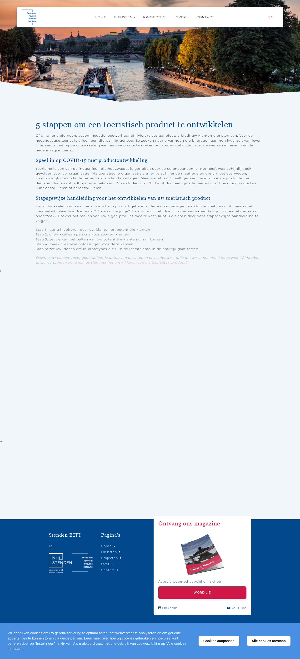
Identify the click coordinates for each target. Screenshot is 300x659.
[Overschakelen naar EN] (271, 17)
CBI (150, 183)
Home (100, 17)
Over (181, 17)
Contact (205, 17)
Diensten (123, 17)
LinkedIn (168, 608)
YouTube (236, 608)
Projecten (154, 17)
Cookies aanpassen (219, 641)
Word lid (202, 592)
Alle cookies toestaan (269, 641)
